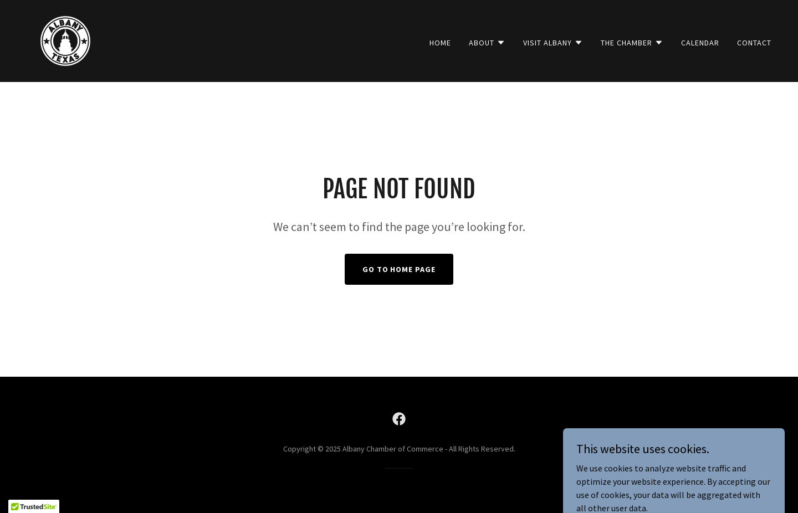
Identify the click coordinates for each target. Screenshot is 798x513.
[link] (65, 39)
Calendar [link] (700, 43)
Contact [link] (754, 43)
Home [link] (440, 43)
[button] (487, 42)
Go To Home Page (399, 269)
